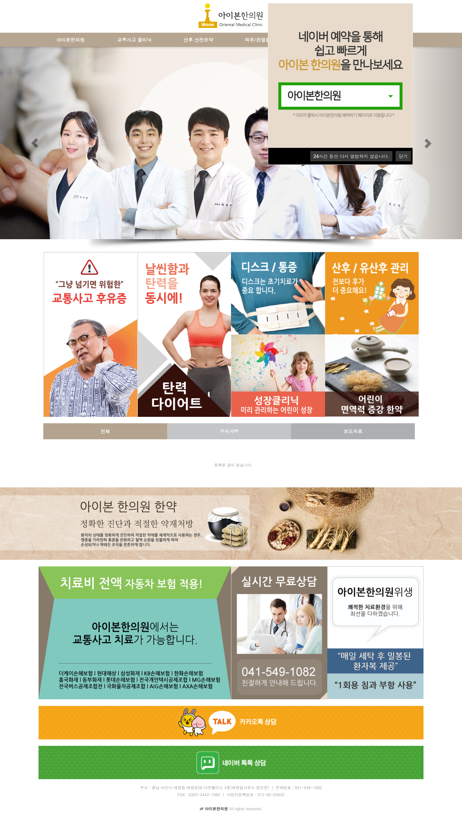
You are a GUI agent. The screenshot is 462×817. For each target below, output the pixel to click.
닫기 (403, 156)
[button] (34, 143)
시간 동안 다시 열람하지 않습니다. (351, 156)
